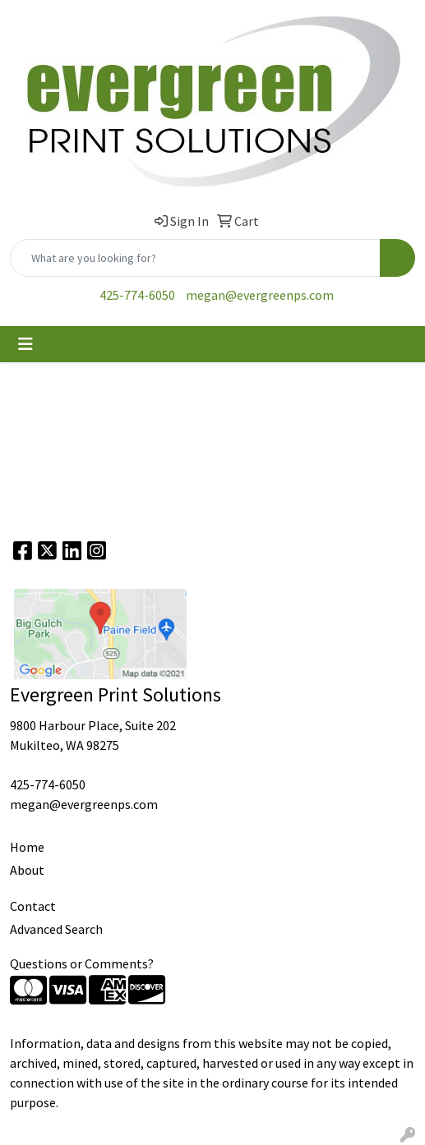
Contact (33, 906)
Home (27, 847)
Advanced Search (56, 929)
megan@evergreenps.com (260, 295)
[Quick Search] (195, 258)
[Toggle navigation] (25, 344)
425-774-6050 (137, 295)
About (27, 870)
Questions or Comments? (82, 963)
